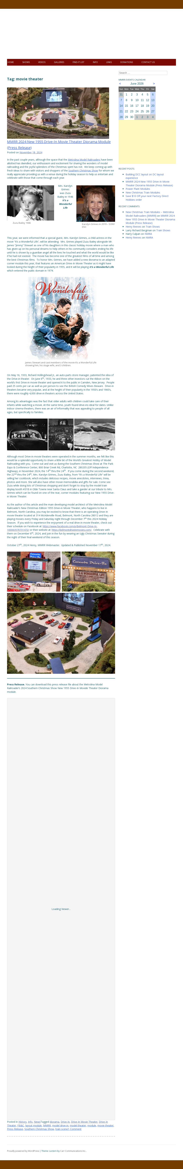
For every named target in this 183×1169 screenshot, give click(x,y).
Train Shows (153, 226)
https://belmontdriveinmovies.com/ (72, 529)
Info (95, 62)
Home (11, 62)
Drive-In (65, 1121)
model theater (78, 1125)
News (37, 1121)
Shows (26, 62)
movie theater (105, 1125)
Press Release (15, 1129)
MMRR (47, 1125)
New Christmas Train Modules (143, 192)
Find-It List (78, 62)
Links (109, 62)
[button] (27, 434)
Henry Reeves (133, 226)
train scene (61, 1129)
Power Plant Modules (138, 188)
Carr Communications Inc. (73, 1150)
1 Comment (74, 1129)
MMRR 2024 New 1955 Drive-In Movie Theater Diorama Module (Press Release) (149, 183)
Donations (126, 62)
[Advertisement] (147, 142)
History (22, 1121)
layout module (33, 1125)
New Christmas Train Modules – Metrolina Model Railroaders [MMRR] (150, 213)
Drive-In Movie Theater (84, 1121)
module (91, 1125)
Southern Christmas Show (83, 170)
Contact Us (148, 62)
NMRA (148, 233)
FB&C (20, 1125)
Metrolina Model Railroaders (84, 159)
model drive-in (60, 1125)
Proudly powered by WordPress (23, 1150)
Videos (41, 62)
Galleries (59, 62)
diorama (54, 1121)
